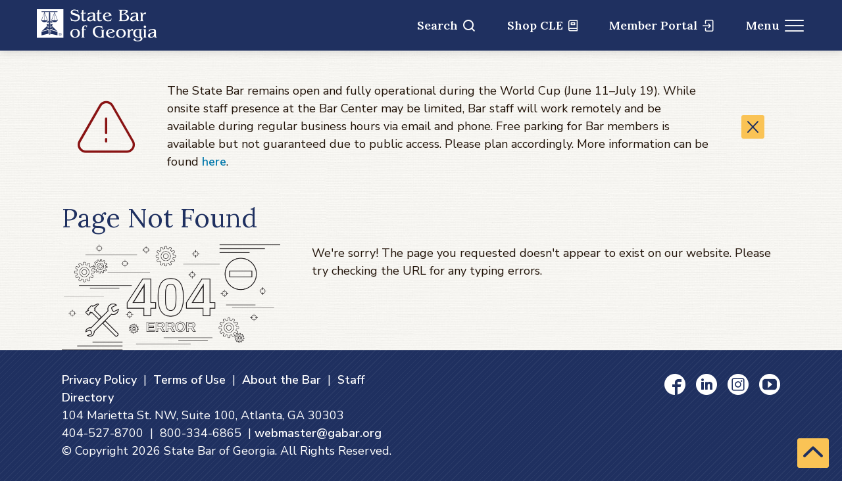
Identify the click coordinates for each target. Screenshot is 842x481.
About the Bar (281, 380)
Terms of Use (189, 380)
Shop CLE (542, 25)
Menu (775, 25)
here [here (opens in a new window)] (214, 162)
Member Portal (661, 25)
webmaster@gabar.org (318, 433)
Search (446, 25)
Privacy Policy (99, 380)
